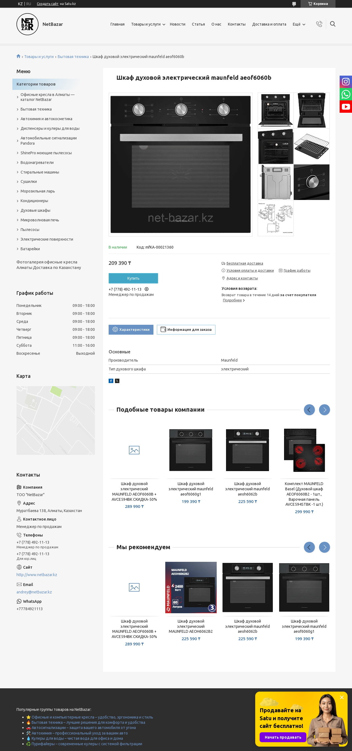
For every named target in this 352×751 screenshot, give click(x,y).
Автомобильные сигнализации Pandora (49, 140)
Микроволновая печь (40, 220)
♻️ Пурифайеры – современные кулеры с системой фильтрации (84, 744)
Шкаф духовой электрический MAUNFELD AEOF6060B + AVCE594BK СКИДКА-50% (134, 492)
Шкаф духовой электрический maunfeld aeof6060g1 (191, 489)
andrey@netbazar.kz (34, 592)
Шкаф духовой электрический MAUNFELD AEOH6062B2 (191, 626)
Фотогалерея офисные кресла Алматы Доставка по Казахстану (48, 265)
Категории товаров (36, 84)
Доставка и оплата (269, 24)
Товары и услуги (146, 24)
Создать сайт (48, 3)
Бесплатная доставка (245, 263)
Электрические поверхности (47, 239)
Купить (133, 278)
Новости (177, 24)
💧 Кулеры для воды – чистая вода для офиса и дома (74, 738)
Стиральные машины (40, 172)
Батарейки (30, 249)
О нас (216, 24)
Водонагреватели (37, 162)
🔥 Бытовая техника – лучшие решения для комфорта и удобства (85, 722)
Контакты (237, 24)
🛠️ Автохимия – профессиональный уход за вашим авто (77, 733)
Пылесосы (30, 229)
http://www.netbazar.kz (36, 575)
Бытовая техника (73, 56)
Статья (198, 24)
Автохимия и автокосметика (46, 119)
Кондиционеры (34, 201)
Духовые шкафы (35, 210)
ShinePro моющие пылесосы (46, 153)
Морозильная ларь (38, 191)
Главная (118, 24)
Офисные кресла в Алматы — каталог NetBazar (48, 97)
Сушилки (29, 181)
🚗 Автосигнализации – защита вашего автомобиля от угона (81, 727)
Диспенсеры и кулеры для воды (50, 128)
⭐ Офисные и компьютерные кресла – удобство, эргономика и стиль (89, 717)
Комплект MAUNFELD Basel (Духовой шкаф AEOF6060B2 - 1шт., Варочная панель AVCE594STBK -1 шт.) (304, 494)
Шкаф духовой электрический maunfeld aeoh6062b (247, 489)
